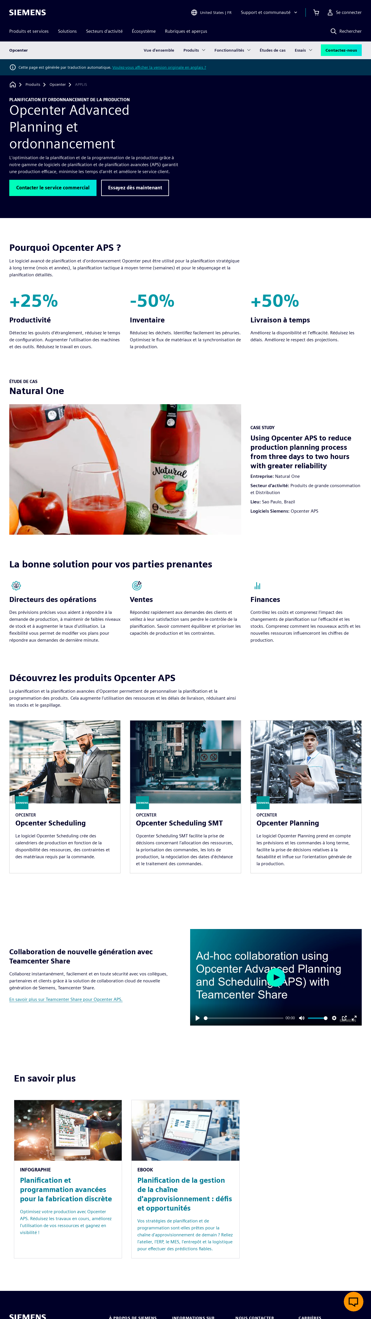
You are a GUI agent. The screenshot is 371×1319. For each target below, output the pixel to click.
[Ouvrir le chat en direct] (353, 1301)
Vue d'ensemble (159, 50)
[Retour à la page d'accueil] (12, 84)
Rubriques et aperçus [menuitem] (186, 31)
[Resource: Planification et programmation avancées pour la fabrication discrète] (68, 1179)
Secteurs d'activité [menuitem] (104, 31)
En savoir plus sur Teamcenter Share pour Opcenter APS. (66, 999)
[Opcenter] (58, 84)
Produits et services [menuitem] (29, 31)
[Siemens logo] (27, 13)
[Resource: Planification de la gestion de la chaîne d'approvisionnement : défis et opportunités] (185, 1179)
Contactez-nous (341, 50)
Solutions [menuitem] (67, 31)
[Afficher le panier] (316, 13)
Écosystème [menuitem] (144, 31)
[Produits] (33, 84)
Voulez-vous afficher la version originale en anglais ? (159, 67)
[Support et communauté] (270, 13)
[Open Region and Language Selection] (211, 13)
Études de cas (272, 50)
